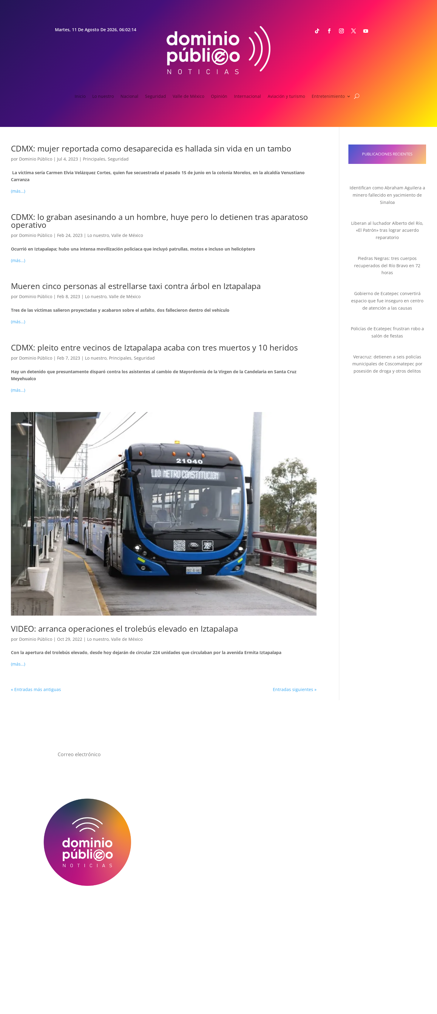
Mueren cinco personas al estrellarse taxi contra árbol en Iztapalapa (136, 286)
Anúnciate (349, 907)
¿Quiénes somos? (87, 907)
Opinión (219, 96)
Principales (94, 159)
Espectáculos (175, 870)
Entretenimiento (328, 96)
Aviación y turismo (286, 96)
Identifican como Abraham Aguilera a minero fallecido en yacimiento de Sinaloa (387, 195)
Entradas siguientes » (295, 689)
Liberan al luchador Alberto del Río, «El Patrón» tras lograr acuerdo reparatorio (387, 230)
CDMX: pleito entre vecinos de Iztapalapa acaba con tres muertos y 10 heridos (154, 347)
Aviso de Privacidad (262, 907)
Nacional (129, 96)
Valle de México (188, 96)
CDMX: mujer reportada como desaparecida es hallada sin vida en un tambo (151, 148)
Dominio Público (35, 159)
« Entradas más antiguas (36, 689)
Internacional (247, 96)
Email (327, 811)
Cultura (174, 863)
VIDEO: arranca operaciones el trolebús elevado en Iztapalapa (124, 628)
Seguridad (155, 96)
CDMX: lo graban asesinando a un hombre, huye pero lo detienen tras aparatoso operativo (159, 220)
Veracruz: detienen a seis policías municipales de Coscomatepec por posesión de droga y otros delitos (387, 364)
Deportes (175, 855)
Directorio (175, 907)
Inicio (80, 96)
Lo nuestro (103, 96)
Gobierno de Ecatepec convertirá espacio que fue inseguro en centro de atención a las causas (387, 301)
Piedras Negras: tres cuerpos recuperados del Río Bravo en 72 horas (387, 265)
